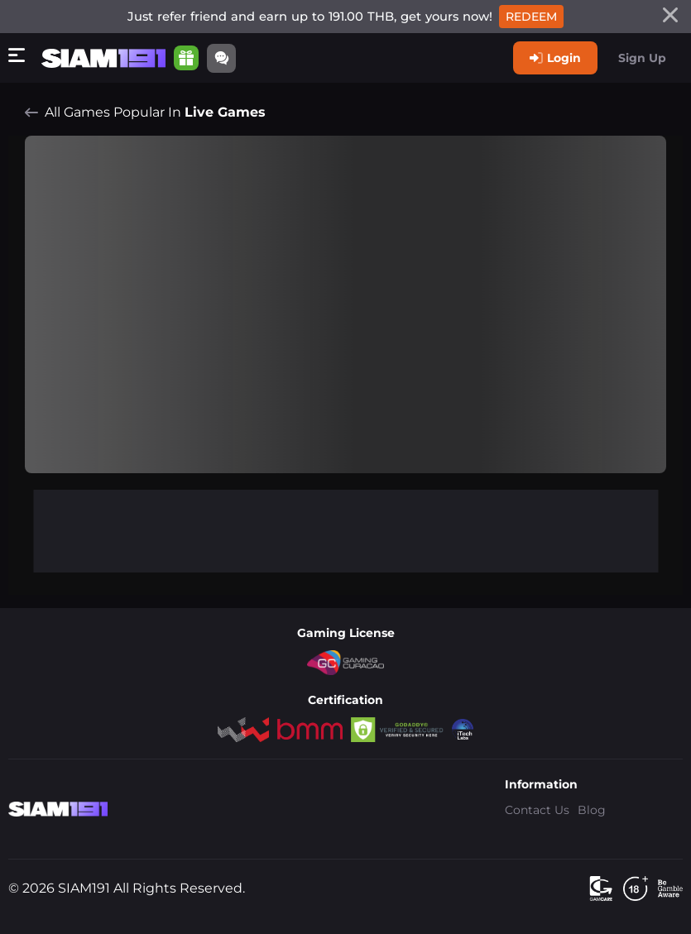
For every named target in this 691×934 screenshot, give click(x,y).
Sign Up (642, 57)
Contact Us (537, 809)
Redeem (531, 16)
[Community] (221, 58)
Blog (592, 809)
